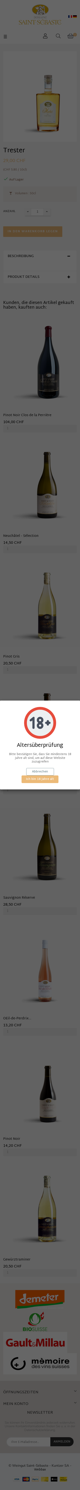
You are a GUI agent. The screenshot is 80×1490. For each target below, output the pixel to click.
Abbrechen (40, 771)
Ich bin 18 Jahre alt (40, 779)
